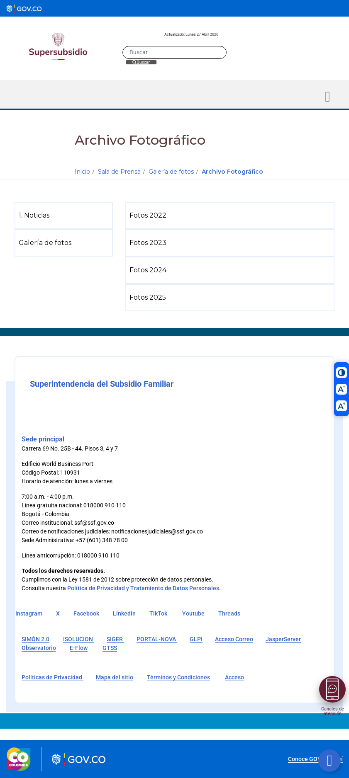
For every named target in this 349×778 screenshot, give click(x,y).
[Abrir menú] (332, 689)
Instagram (28, 613)
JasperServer (283, 639)
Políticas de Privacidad (52, 677)
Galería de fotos (171, 171)
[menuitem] (65, 215)
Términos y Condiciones (178, 677)
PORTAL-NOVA (157, 639)
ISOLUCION (78, 639)
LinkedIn (124, 613)
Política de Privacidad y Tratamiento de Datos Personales (143, 588)
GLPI (196, 639)
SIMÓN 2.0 (35, 639)
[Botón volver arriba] (329, 760)
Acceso (234, 677)
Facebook (86, 613)
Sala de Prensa (119, 171)
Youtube (193, 613)
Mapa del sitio (114, 677)
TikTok (158, 613)
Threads (229, 613)
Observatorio (39, 648)
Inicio (82, 171)
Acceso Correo (234, 639)
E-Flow (79, 648)
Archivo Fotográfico (232, 171)
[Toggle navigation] (327, 97)
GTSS (110, 648)
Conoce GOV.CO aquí (315, 759)
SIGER (115, 639)
